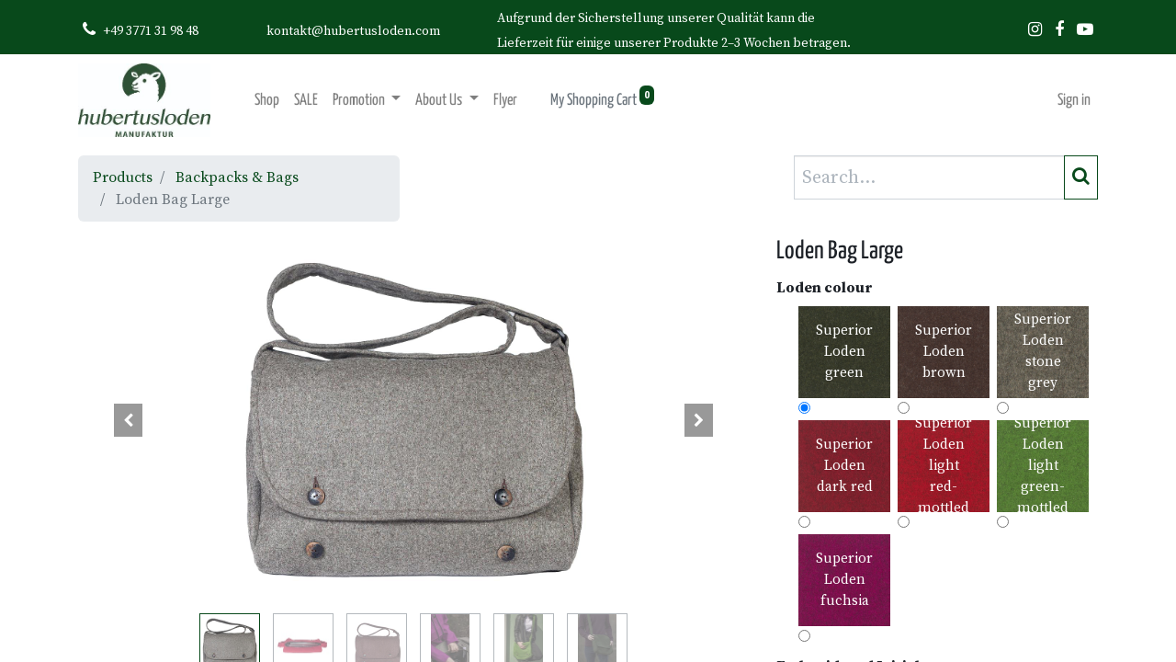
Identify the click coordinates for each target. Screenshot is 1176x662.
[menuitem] (267, 100)
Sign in (1074, 100)
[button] (128, 420)
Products (123, 177)
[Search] (1081, 177)
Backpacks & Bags (237, 177)
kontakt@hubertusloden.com (353, 31)
